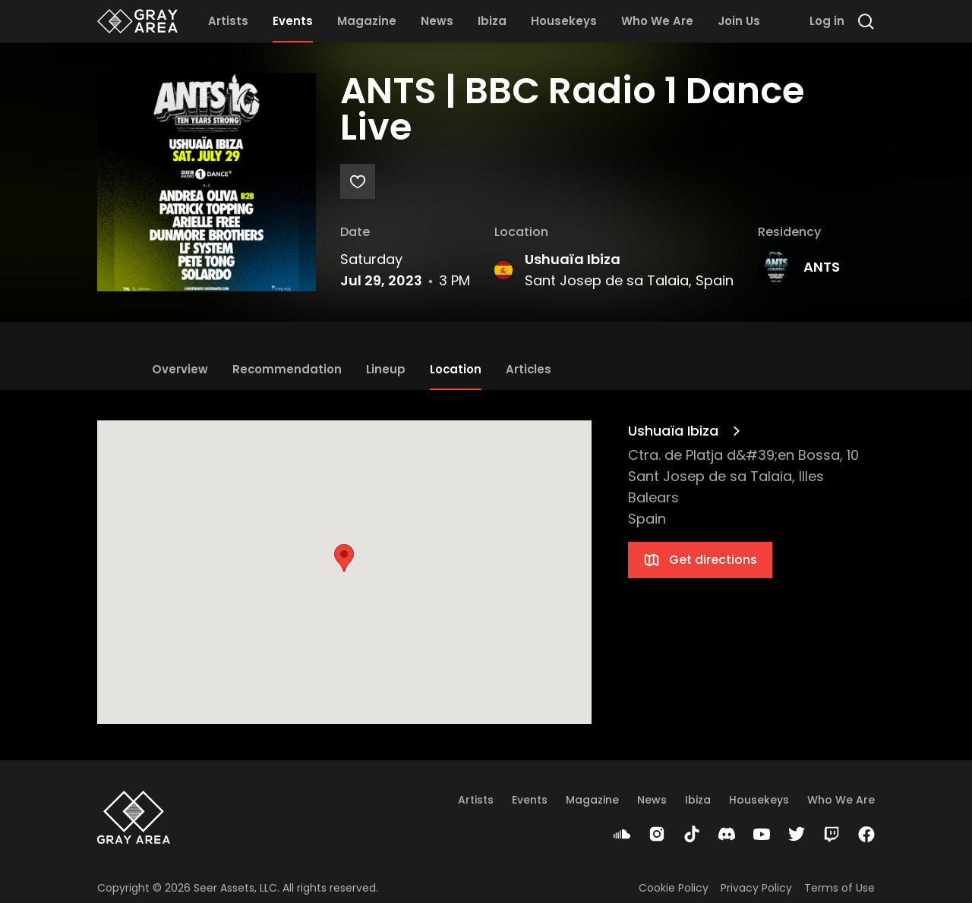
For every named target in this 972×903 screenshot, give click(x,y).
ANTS (821, 266)
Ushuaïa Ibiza (572, 259)
